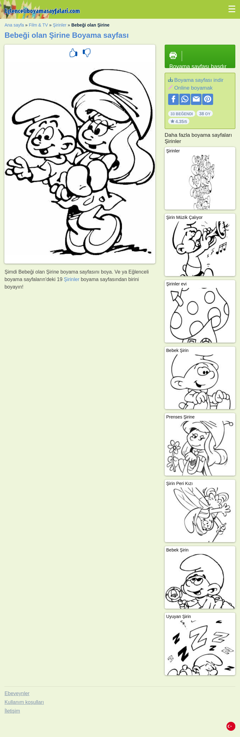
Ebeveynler (16, 693)
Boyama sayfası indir (198, 80)
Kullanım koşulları (24, 702)
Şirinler (60, 24)
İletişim (12, 711)
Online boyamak (193, 88)
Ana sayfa (14, 24)
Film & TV (38, 24)
